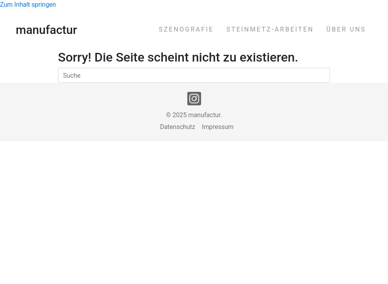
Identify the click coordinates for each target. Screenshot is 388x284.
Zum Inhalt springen (28, 4)
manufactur (46, 30)
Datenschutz (177, 127)
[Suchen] (194, 75)
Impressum (218, 127)
